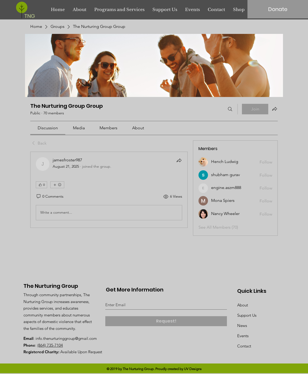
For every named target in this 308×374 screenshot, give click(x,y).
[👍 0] (41, 184)
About (242, 305)
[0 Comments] (49, 196)
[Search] (230, 109)
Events (243, 335)
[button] (119, 10)
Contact (244, 346)
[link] (48, 127)
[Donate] (277, 9)
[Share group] (274, 109)
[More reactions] (57, 184)
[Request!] (166, 321)
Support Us (246, 315)
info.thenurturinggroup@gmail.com (66, 338)
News (242, 325)
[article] (109, 190)
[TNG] (31, 16)
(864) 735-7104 (50, 345)
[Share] (179, 160)
